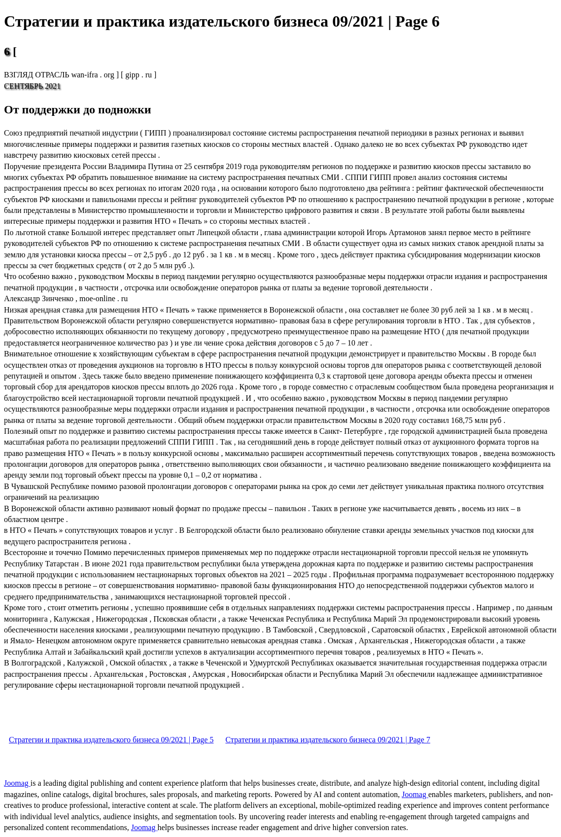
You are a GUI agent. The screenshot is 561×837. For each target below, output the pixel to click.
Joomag (17, 783)
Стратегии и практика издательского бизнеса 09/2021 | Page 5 (111, 739)
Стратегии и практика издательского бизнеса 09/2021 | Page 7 (327, 739)
